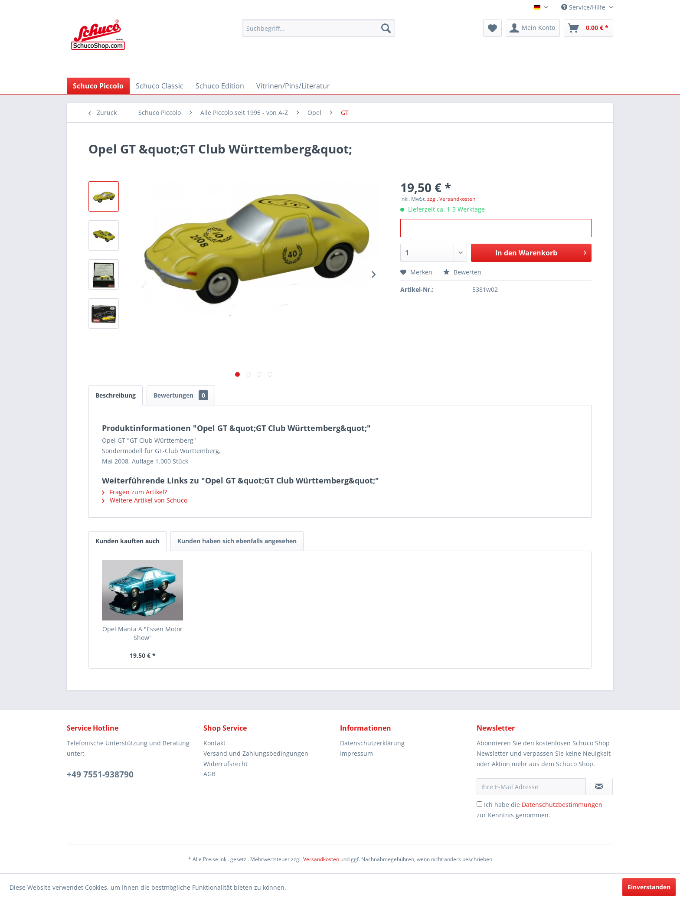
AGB (209, 774)
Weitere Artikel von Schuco (144, 500)
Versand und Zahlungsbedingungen (255, 753)
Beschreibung (115, 395)
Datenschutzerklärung (372, 743)
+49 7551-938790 (100, 774)
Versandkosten (321, 859)
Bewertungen (181, 395)
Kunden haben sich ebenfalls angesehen (237, 541)
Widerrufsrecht (225, 764)
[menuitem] (318, 28)
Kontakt (214, 743)
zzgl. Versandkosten (451, 198)
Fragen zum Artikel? (134, 492)
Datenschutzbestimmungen (562, 804)
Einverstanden (649, 887)
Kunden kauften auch (127, 541)
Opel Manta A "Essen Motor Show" (142, 633)
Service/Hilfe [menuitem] (584, 7)
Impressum (356, 753)
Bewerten (462, 272)
